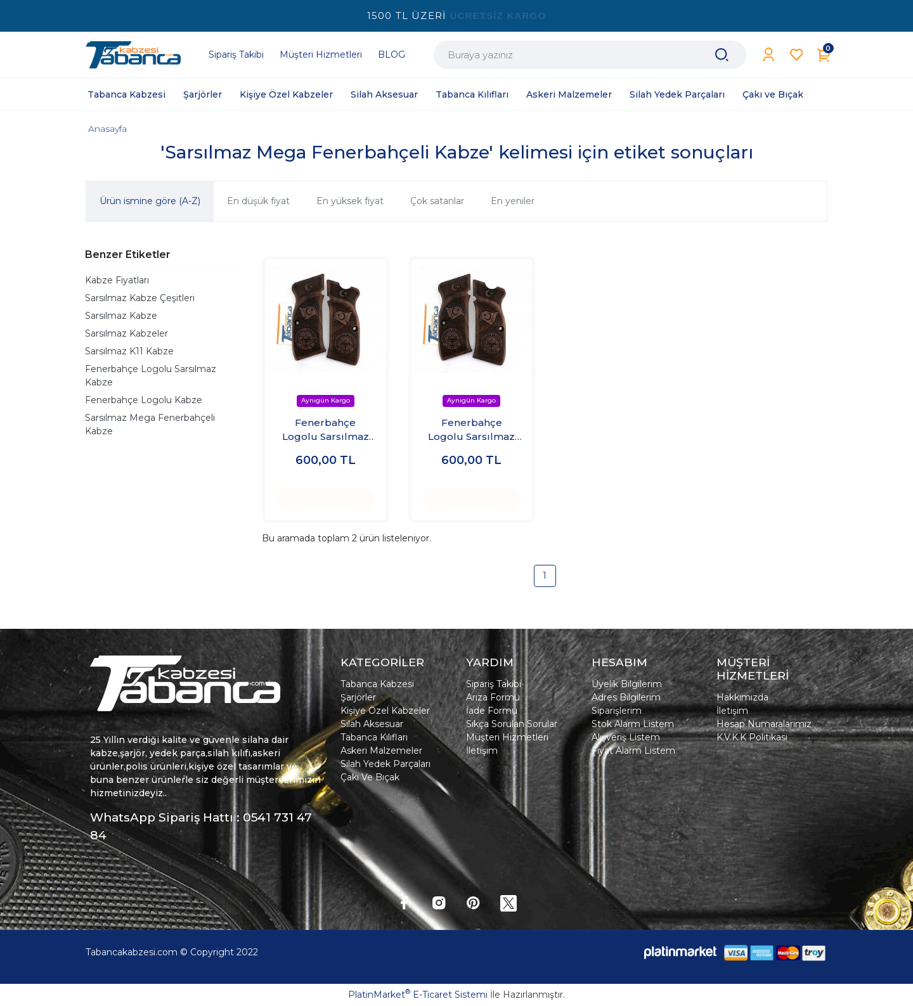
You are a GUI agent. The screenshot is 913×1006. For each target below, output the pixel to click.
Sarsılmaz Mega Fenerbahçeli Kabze (150, 424)
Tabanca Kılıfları (374, 737)
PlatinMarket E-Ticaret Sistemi (418, 994)
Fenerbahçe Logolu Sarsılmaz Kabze (150, 375)
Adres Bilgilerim (626, 697)
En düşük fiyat (258, 201)
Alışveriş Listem (626, 737)
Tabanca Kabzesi (377, 684)
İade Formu (491, 710)
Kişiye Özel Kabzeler (385, 710)
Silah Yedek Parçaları (385, 764)
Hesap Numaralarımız (764, 724)
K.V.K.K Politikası (751, 737)
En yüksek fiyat (350, 201)
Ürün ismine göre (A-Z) (150, 201)
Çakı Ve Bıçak (369, 777)
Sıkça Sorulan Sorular (511, 724)
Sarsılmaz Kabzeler (126, 333)
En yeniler (512, 201)
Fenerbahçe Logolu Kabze (143, 400)
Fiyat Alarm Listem (633, 750)
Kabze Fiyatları (117, 280)
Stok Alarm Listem (633, 724)
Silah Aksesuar (371, 724)
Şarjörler (358, 697)
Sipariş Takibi (493, 684)
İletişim (482, 750)
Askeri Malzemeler (381, 750)
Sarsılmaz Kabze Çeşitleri (140, 298)
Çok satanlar (437, 201)
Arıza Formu (493, 697)
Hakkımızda (742, 697)
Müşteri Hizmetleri (507, 737)
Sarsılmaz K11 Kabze (129, 351)
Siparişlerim (617, 710)
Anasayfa (107, 128)
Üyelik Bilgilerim (627, 684)
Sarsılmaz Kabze (121, 315)
